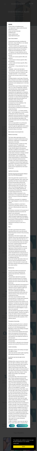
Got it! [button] (23, 446)
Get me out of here (22, 425)
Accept (12, 425)
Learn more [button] (16, 443)
